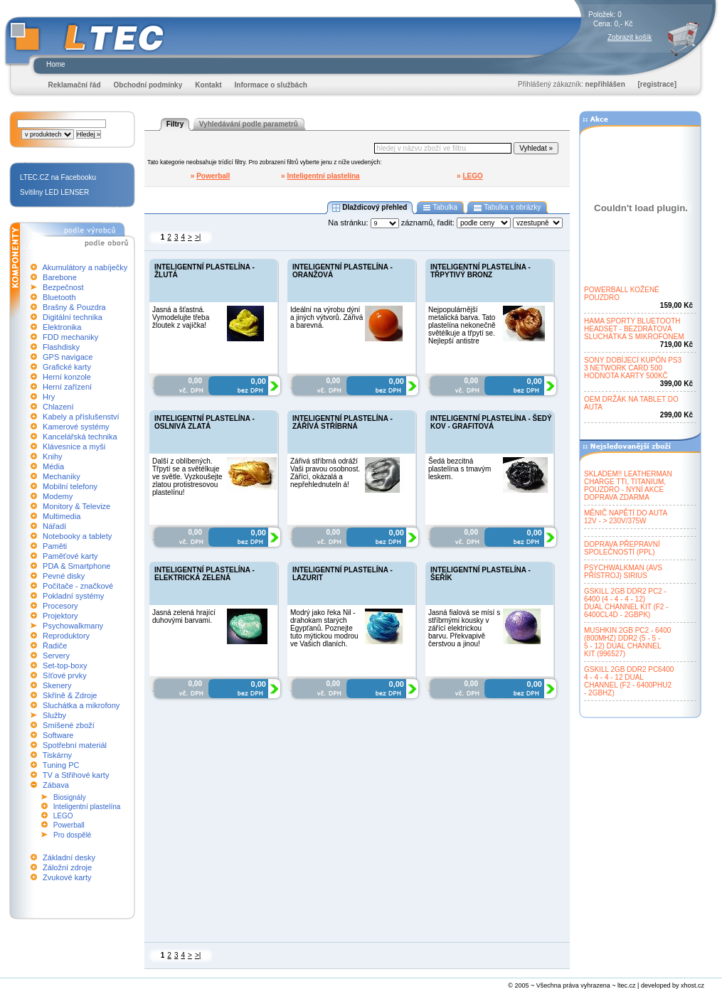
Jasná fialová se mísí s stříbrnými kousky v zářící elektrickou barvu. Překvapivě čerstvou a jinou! (464, 628)
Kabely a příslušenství (81, 416)
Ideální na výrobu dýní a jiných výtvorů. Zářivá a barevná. (326, 317)
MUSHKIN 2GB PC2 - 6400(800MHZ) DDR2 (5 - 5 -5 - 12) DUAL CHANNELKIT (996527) (627, 642)
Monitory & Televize (76, 506)
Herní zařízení (67, 387)
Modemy (58, 496)
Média (53, 466)
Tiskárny (57, 755)
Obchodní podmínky (148, 85)
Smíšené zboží (69, 725)
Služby (54, 715)
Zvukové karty (67, 877)
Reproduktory (66, 635)
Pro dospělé (72, 835)
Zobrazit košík (629, 37)
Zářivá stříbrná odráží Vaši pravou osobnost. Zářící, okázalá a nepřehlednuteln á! (325, 472)
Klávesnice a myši (74, 446)
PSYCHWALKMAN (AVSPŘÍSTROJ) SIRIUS (623, 571)
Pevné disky (64, 576)
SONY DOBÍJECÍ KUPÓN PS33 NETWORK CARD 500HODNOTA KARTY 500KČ (632, 368)
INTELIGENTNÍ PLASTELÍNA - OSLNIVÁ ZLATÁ (204, 422)
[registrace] (657, 84)
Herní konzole (67, 377)
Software (58, 735)
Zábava (56, 785)
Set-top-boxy (65, 665)
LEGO (63, 816)
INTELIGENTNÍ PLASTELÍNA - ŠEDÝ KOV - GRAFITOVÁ (491, 422)
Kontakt (208, 85)
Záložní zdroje (67, 867)
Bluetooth (59, 297)
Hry (49, 396)
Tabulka (440, 207)
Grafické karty (67, 367)
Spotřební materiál (75, 745)
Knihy (53, 456)
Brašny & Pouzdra (74, 307)
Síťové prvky (65, 675)
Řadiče (55, 645)
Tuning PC (61, 765)
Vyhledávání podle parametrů (248, 124)
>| (198, 237)
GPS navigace (67, 357)
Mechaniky (61, 476)
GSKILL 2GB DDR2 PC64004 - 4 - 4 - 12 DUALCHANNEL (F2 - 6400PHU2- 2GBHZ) (629, 681)
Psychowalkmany (73, 625)
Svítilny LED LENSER (54, 192)
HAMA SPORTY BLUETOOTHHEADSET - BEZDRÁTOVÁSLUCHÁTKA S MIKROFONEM (634, 329)
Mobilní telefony (70, 486)
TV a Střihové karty (76, 775)
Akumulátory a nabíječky (84, 267)
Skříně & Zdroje (70, 695)
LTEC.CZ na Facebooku (58, 177)
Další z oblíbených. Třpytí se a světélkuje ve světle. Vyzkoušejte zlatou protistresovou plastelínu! (187, 476)
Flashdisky (61, 347)
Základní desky (69, 857)
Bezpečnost (63, 287)
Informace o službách (271, 85)
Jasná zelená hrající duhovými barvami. (184, 616)
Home (55, 64)
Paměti (55, 546)
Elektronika (62, 327)
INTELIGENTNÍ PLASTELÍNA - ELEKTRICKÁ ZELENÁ (204, 574)
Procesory (60, 606)
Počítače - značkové (78, 586)
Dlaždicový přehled (370, 207)
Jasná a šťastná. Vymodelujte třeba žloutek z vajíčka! (180, 317)
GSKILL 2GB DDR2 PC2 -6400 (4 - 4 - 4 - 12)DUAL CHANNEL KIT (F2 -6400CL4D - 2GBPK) (626, 603)
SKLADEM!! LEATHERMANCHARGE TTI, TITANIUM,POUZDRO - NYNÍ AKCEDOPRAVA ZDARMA (628, 485)
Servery (56, 655)
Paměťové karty (70, 556)
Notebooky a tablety (77, 536)
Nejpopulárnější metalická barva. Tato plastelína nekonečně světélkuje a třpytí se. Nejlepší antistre (462, 325)
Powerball (69, 825)
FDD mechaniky (70, 337)
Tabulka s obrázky (506, 207)
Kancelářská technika (80, 436)
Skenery (57, 685)
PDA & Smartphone (76, 566)
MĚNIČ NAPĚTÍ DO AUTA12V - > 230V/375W (625, 517)
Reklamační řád (74, 85)
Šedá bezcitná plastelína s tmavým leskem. (459, 469)
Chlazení (58, 406)
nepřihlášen (605, 84)
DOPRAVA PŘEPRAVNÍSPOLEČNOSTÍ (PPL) (622, 548)
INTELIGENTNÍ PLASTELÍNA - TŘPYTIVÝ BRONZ (480, 271)
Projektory (60, 615)
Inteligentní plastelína (87, 807)
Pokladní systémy (73, 596)
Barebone (60, 277)
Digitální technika (72, 317)
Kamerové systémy (76, 426)
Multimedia (61, 516)
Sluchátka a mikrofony (81, 705)
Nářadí (54, 526)
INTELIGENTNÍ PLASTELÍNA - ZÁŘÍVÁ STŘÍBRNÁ (342, 422)
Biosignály (69, 797)
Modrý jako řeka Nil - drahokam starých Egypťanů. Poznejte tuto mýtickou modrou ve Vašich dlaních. (324, 628)
